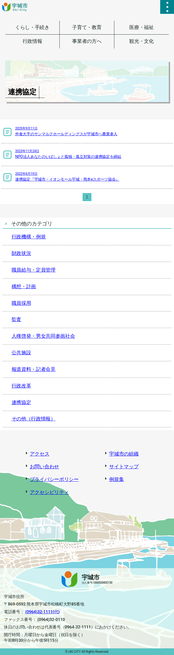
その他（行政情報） (34, 419)
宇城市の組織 (123, 454)
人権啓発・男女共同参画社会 (43, 336)
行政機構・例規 (29, 237)
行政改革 (21, 386)
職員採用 (21, 303)
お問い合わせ (44, 466)
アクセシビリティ (49, 492)
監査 (16, 319)
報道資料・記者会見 (34, 369)
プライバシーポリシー (54, 479)
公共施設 (21, 352)
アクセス (39, 454)
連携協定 (21, 402)
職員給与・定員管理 (34, 270)
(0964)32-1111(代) (42, 611)
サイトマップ (123, 466)
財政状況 (21, 253)
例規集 (116, 479)
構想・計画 (24, 286)
